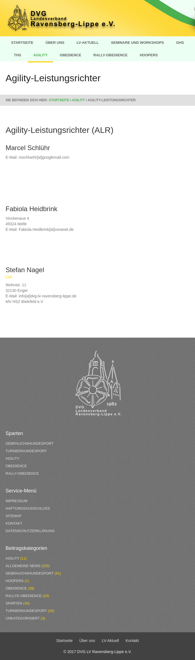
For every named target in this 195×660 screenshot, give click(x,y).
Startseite (22, 43)
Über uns (55, 43)
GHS (180, 43)
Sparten (14, 603)
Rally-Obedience (110, 55)
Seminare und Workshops (137, 43)
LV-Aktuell (88, 43)
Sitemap (13, 516)
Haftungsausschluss (28, 508)
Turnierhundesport (26, 451)
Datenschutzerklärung (30, 531)
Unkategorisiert (23, 618)
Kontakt (14, 523)
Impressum (17, 501)
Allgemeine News (23, 566)
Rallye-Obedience (24, 596)
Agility (40, 55)
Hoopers (149, 55)
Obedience (70, 55)
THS (17, 55)
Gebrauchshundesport (30, 443)
